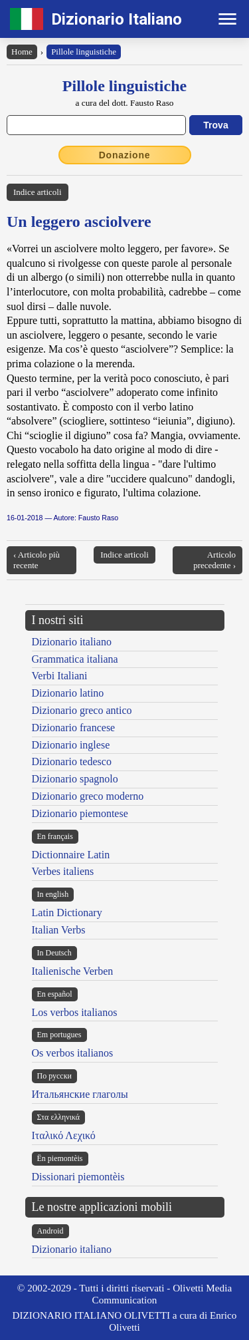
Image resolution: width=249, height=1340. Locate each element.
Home (22, 52)
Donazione (125, 155)
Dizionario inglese (71, 745)
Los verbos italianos (75, 1012)
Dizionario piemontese (80, 813)
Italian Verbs (59, 929)
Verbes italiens (63, 871)
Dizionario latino (68, 693)
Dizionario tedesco (72, 761)
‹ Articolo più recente (36, 560)
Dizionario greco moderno (88, 796)
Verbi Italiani (60, 675)
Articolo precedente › (214, 560)
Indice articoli (37, 192)
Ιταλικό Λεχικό (64, 1135)
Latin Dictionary (67, 912)
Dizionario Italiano (116, 19)
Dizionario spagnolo (75, 778)
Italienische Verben (73, 971)
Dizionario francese (74, 727)
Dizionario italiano (72, 641)
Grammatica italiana (75, 659)
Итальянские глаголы (80, 1094)
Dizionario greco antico (82, 710)
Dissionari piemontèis (78, 1176)
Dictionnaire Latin (71, 854)
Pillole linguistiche (83, 52)
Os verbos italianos (73, 1053)
